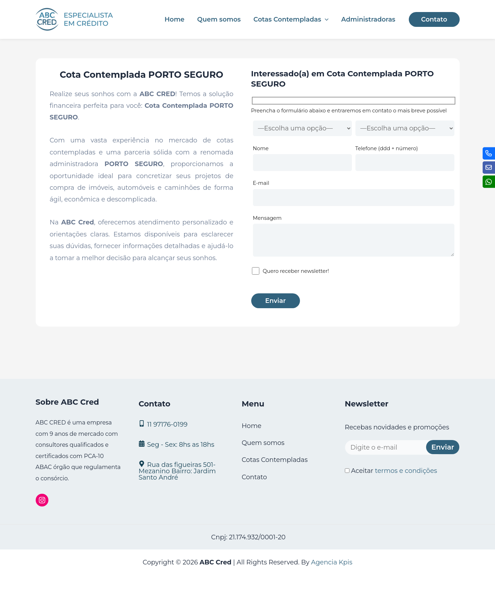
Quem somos (219, 19)
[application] (325, 19)
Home (174, 19)
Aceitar (391, 471)
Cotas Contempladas (290, 19)
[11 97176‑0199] (181, 424)
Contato (254, 477)
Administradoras (368, 19)
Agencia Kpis (331, 562)
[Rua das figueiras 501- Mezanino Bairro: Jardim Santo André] (181, 471)
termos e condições (406, 471)
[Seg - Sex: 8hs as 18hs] (181, 444)
